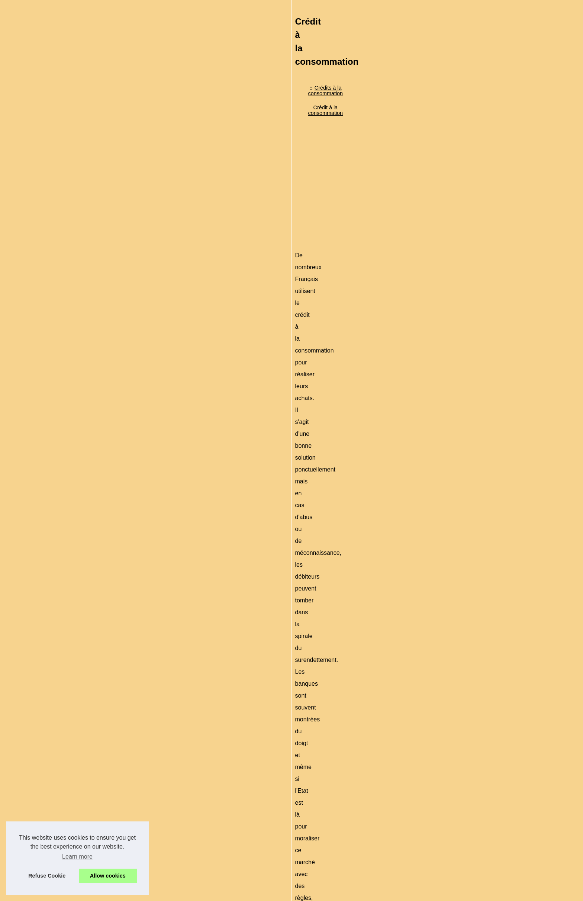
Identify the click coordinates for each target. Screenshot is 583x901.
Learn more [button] (77, 856)
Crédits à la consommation (122, 204)
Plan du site (153, 893)
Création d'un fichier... (438, 411)
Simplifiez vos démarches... (444, 232)
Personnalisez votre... (438, 508)
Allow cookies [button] (108, 876)
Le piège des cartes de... (441, 338)
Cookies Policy (185, 893)
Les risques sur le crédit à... (445, 395)
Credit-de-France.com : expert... (450, 525)
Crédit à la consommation (190, 204)
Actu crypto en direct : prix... (445, 492)
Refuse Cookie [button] (46, 876)
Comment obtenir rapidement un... (452, 248)
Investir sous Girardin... (439, 265)
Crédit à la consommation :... (446, 322)
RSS (210, 893)
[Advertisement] (235, 266)
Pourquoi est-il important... (443, 451)
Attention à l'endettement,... (444, 378)
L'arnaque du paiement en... (445, 305)
